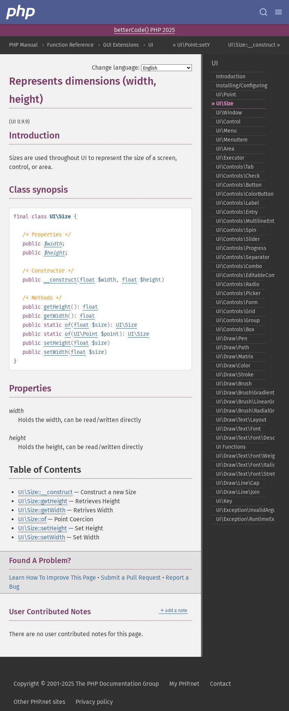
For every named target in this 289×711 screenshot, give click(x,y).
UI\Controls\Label (237, 203)
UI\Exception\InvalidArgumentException (241, 510)
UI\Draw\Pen (231, 338)
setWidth (56, 352)
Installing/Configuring (241, 85)
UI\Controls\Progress (241, 248)
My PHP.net (184, 683)
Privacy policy (94, 701)
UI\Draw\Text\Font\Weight (241, 456)
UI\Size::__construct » (254, 45)
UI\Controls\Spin (236, 230)
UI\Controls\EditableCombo (241, 275)
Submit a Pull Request (131, 577)
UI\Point (86, 334)
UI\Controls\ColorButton (241, 194)
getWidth (56, 316)
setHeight (57, 343)
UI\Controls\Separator (241, 257)
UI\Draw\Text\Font (238, 429)
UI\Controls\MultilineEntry (241, 221)
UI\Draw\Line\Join (238, 492)
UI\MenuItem (232, 140)
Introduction (230, 76)
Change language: (116, 67)
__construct (60, 280)
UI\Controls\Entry (237, 212)
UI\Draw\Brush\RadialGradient (241, 411)
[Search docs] (263, 12)
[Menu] (278, 12)
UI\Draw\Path (232, 347)
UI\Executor (230, 158)
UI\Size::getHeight (42, 501)
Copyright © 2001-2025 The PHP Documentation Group (86, 683)
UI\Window (229, 113)
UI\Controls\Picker (238, 293)
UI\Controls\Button (239, 185)
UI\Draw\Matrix (234, 356)
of (68, 325)
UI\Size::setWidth (41, 537)
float (87, 280)
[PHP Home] (21, 12)
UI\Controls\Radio (237, 284)
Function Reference (70, 45)
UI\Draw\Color (233, 365)
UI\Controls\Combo (239, 266)
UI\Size (126, 325)
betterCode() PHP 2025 (144, 29)
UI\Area (225, 149)
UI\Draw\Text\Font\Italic (241, 465)
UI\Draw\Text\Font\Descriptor (241, 438)
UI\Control (228, 122)
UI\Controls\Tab (235, 167)
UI (150, 45)
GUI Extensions (121, 45)
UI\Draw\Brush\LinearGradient (241, 402)
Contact (220, 683)
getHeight (57, 307)
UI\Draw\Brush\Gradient (241, 393)
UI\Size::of (32, 519)
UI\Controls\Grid (235, 311)
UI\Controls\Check (238, 176)
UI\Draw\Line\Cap (237, 483)
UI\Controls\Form (237, 302)
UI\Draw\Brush (234, 384)
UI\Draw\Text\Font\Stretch (241, 474)
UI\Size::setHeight (42, 528)
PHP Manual (23, 45)
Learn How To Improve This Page (52, 577)
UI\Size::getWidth (41, 510)
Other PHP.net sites (39, 701)
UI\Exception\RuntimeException (241, 519)
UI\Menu (226, 131)
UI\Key (224, 501)
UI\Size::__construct (45, 492)
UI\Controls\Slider (238, 239)
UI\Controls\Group (238, 320)
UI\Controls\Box (235, 329)
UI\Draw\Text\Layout (241, 420)
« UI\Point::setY (191, 45)
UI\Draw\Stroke (235, 374)
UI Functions (231, 447)
